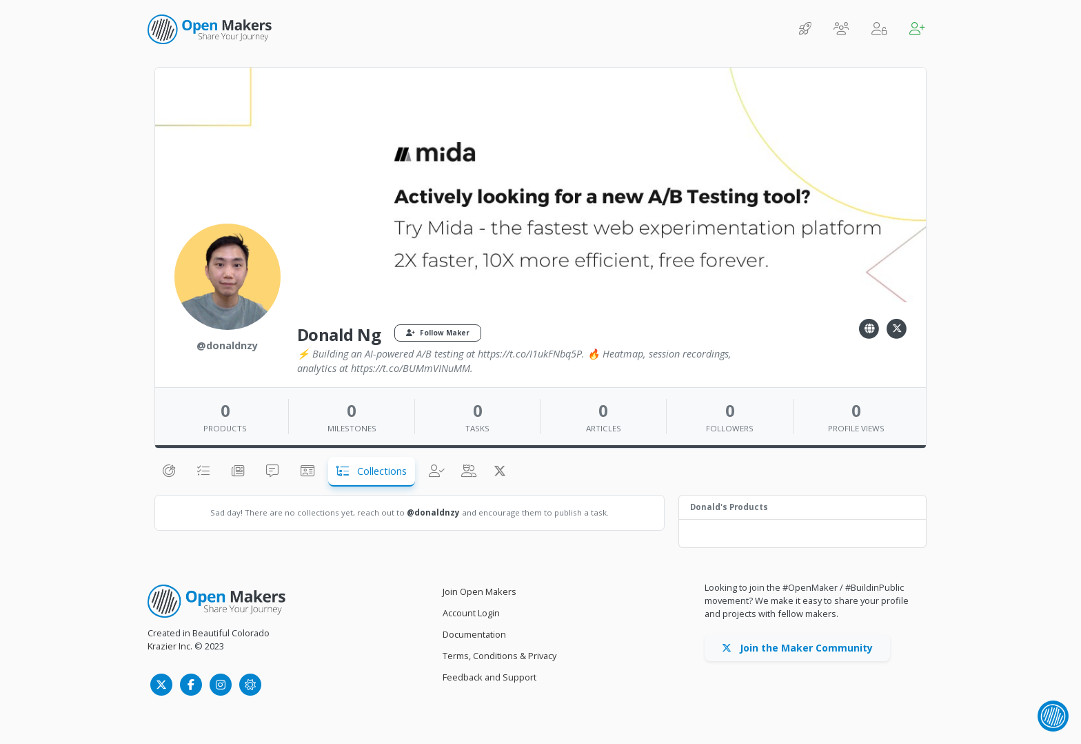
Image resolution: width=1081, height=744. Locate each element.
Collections (371, 471)
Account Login (471, 613)
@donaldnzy (433, 512)
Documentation (474, 634)
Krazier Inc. (170, 646)
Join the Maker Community (797, 647)
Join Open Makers (479, 591)
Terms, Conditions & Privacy (499, 655)
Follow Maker (437, 332)
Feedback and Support (489, 677)
